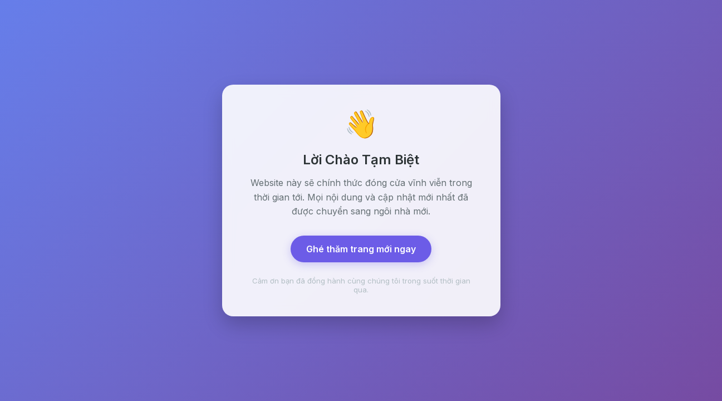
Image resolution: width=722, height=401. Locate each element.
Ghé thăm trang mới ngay (361, 249)
